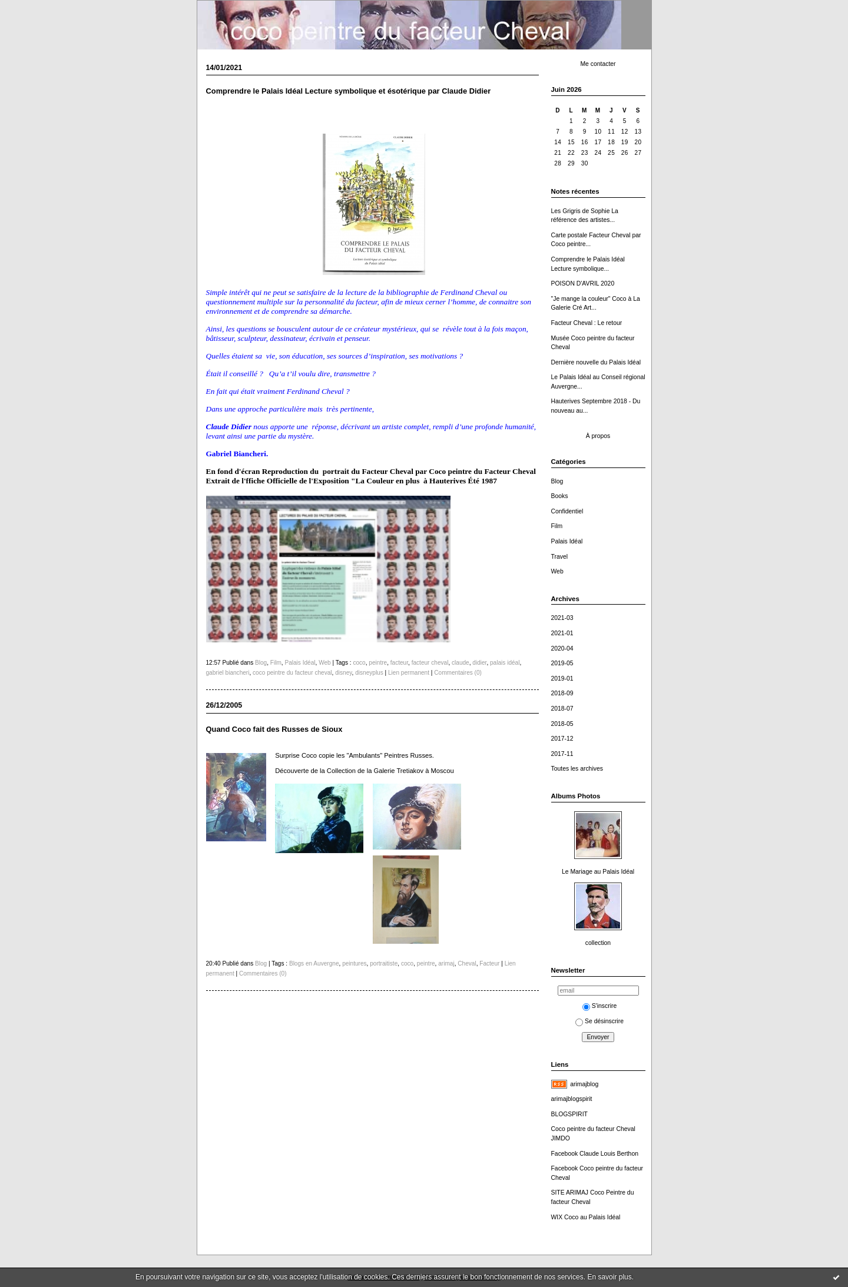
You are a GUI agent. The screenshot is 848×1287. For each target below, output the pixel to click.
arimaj (446, 963)
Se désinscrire (599, 1021)
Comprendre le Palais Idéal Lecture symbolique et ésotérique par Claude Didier (348, 91)
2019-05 (562, 663)
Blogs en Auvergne (314, 963)
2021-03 (562, 618)
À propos (598, 436)
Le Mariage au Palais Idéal (598, 871)
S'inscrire (599, 1006)
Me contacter (597, 64)
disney (343, 672)
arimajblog (584, 1084)
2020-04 (562, 648)
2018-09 (562, 693)
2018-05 (562, 724)
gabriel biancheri (228, 672)
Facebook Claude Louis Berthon (594, 1153)
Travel (559, 556)
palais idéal (504, 662)
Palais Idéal (567, 541)
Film (557, 526)
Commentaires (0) (458, 672)
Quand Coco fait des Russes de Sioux (274, 729)
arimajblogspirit (571, 1099)
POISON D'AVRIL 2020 (583, 283)
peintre (378, 662)
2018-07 (562, 708)
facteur (399, 662)
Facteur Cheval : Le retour (586, 323)
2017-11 (562, 754)
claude (460, 662)
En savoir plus (609, 1277)
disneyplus (369, 672)
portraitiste (384, 963)
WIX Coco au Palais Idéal (586, 1217)
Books (559, 496)
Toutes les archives (577, 768)
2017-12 (562, 738)
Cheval (467, 963)
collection (598, 943)
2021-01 (562, 633)
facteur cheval (430, 662)
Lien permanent (408, 672)
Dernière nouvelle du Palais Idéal (596, 362)
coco (359, 662)
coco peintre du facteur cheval (292, 672)
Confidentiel (567, 511)
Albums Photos (576, 796)
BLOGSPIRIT (569, 1114)
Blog (557, 481)
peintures (354, 963)
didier (479, 662)
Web (557, 571)
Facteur (489, 963)
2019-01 (562, 678)
